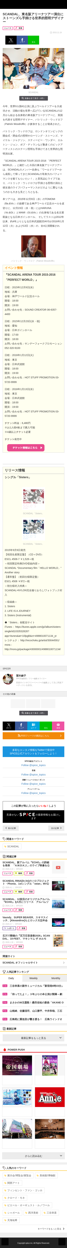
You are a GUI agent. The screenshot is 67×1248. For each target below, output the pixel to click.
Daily (11, 978)
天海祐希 (10, 1220)
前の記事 (11, 828)
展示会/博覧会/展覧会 (17, 1175)
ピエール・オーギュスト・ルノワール (27, 1205)
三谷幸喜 (50, 1212)
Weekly (33, 978)
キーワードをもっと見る (51, 1229)
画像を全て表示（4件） (33, 98)
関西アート (12, 1182)
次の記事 (56, 828)
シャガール (12, 1212)
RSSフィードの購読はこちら (39, 735)
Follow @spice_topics (33, 765)
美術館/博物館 (46, 1175)
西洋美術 (31, 1212)
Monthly (55, 978)
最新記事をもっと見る (41, 1038)
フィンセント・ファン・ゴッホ (23, 1190)
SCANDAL (11, 846)
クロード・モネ (14, 1197)
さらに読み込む (43, 1156)
